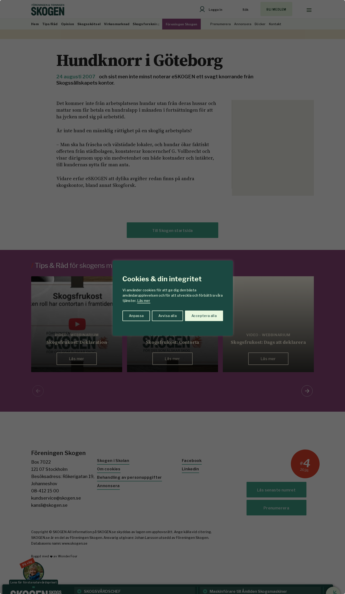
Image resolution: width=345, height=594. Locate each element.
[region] (172, 297)
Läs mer (143, 301)
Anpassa (136, 316)
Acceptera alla (204, 316)
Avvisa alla (167, 316)
